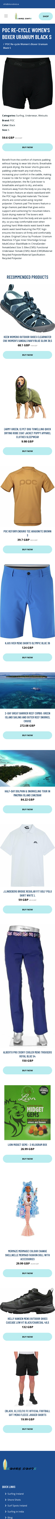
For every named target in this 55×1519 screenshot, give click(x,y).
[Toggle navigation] (6, 16)
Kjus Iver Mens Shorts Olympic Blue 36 (27, 643)
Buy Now (27, 147)
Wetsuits (43, 115)
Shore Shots (14, 1499)
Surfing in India (16, 1511)
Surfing (20, 115)
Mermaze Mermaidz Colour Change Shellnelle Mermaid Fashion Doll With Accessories (27, 1255)
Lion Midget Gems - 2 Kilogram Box (27, 1144)
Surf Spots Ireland (17, 1505)
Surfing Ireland (16, 1493)
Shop (46, 16)
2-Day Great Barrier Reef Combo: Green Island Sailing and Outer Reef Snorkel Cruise (27, 717)
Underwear (31, 115)
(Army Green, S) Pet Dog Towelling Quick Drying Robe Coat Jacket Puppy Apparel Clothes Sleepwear (27, 433)
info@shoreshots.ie (11, 4)
